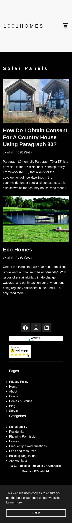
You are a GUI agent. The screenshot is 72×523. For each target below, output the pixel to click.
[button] (65, 26)
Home (13, 386)
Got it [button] (36, 512)
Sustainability (18, 426)
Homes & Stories (20, 401)
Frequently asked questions (28, 446)
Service (14, 410)
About (13, 391)
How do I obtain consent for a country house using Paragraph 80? (35, 137)
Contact (14, 396)
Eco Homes (17, 250)
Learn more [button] (14, 502)
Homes (14, 441)
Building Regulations (23, 455)
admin (10, 152)
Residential (16, 431)
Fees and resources (22, 451)
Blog (12, 406)
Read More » (57, 188)
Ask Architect (18, 460)
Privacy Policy (18, 381)
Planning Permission (23, 436)
